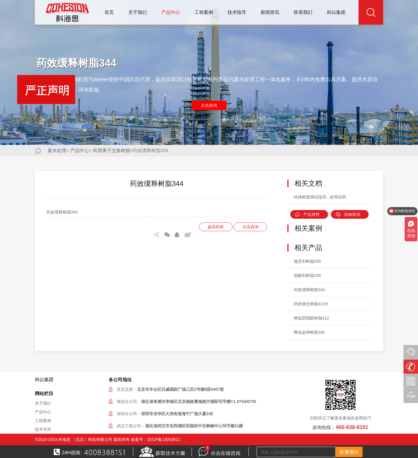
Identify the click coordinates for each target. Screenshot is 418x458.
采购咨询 (352, 214)
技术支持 (43, 429)
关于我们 (137, 12)
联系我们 (303, 12)
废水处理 (57, 150)
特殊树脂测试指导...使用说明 (320, 197)
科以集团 (336, 12)
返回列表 (216, 227)
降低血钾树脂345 (309, 332)
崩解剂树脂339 (307, 275)
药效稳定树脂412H (311, 304)
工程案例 (203, 12)
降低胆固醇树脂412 (311, 318)
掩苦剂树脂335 (307, 261)
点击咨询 (209, 105)
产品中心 (170, 12)
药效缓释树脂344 (309, 289)
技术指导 (237, 12)
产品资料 (311, 214)
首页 (109, 12)
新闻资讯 (270, 12)
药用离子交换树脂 (111, 150)
